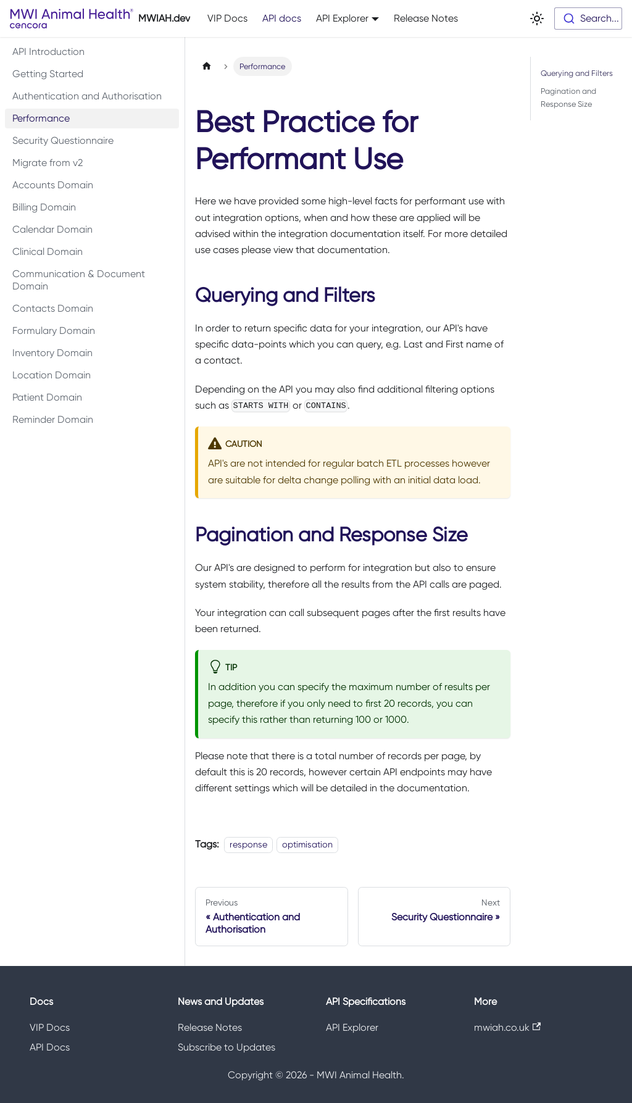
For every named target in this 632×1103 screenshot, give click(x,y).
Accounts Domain (52, 185)
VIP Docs (227, 18)
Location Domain (51, 375)
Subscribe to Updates (226, 1047)
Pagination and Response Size (568, 97)
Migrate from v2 (47, 163)
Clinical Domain (47, 251)
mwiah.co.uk (507, 1027)
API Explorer (352, 1027)
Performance (41, 118)
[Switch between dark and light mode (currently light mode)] (537, 18)
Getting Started (47, 74)
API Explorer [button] (342, 18)
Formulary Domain (53, 330)
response (248, 844)
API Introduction (48, 51)
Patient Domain (47, 397)
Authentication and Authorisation (87, 96)
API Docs (50, 1047)
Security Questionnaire (63, 140)
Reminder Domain (52, 419)
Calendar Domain (52, 229)
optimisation (307, 844)
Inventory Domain (52, 353)
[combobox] (588, 18)
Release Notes (426, 18)
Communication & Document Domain (78, 280)
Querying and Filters (577, 73)
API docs (281, 18)
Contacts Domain (52, 308)
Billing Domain (44, 207)
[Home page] (206, 66)
